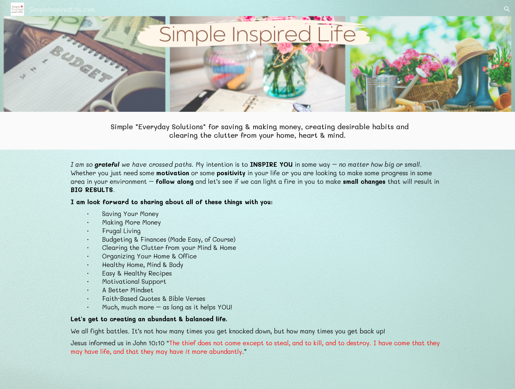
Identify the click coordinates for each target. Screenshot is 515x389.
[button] (507, 9)
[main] (257, 131)
